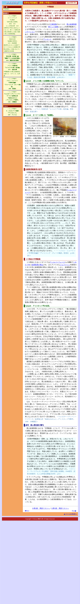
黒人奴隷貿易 (72, 24)
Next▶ (74, 511)
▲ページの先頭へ (70, 514)
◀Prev (26, 511)
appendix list (71, 3)
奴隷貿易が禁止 (37, 265)
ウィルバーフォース (57, 262)
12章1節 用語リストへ (60, 508)
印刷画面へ (7, 9)
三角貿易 (53, 24)
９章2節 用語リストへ (41, 508)
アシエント (47, 39)
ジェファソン (65, 265)
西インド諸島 (53, 27)
